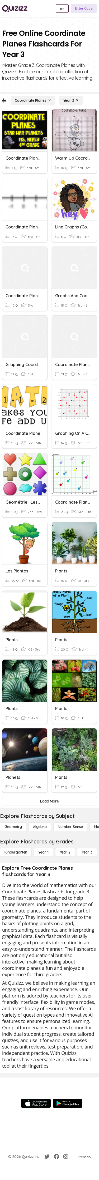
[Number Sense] (70, 826)
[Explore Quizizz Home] (14, 8)
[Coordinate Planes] (33, 100)
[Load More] (49, 801)
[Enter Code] (84, 8)
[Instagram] (65, 1156)
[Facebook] (56, 1156)
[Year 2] (65, 852)
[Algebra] (40, 826)
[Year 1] (43, 852)
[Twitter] (47, 1156)
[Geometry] (13, 826)
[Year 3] (71, 100)
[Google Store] (67, 1103)
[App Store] (36, 1103)
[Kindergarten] (16, 852)
